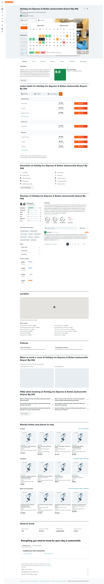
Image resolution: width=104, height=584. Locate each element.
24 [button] (33, 45)
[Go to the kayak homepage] (9, 2)
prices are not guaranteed (46, 565)
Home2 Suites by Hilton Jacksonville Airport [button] (63, 505)
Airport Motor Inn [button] (58, 476)
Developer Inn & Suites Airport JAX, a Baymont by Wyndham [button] (28, 477)
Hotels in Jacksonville (48, 553)
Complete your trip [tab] (26, 545)
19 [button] (40, 42)
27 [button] (43, 45)
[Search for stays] (2, 9)
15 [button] (49, 39)
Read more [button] (56, 240)
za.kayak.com (22, 581)
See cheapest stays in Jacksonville (81, 458)
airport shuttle (23, 237)
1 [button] (60, 32)
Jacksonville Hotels (62, 581)
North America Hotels (34, 581)
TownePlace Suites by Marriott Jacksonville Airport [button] (27, 505)
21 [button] (46, 42)
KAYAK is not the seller (55, 569)
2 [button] (30, 36)
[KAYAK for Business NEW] (2, 21)
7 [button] (46, 36)
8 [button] (60, 36)
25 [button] (36, 45)
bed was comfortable (25, 240)
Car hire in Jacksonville (27, 553)
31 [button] (33, 49)
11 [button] (36, 39)
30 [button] (30, 49)
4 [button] (70, 32)
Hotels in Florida (54, 581)
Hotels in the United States (45, 581)
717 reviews (31, 16)
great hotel (36, 237)
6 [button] (43, 36)
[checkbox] (27, 263)
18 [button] (36, 42)
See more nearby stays (84, 428)
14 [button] (46, 39)
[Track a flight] (2, 18)
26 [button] (40, 45)
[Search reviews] (62, 228)
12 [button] (40, 39)
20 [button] (43, 42)
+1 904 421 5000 (24, 14)
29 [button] (49, 45)
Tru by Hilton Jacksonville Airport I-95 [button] (45, 505)
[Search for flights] (2, 6)
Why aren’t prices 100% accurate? (55, 574)
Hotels (27, 581)
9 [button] (30, 39)
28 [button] (46, 45)
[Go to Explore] (2, 15)
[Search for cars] (2, 11)
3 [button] (33, 36)
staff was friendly (33, 231)
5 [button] (73, 32)
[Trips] (2, 25)
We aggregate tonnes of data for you (55, 572)
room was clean (24, 234)
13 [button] (43, 39)
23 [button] (30, 45)
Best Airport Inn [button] (75, 476)
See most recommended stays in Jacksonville (79, 488)
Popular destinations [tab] (37, 545)
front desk (31, 234)
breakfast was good (25, 231)
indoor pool (30, 237)
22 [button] (49, 42)
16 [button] (30, 42)
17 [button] (33, 42)
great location (37, 234)
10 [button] (33, 39)
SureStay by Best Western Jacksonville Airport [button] (78, 447)
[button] (2, 2)
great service (33, 240)
